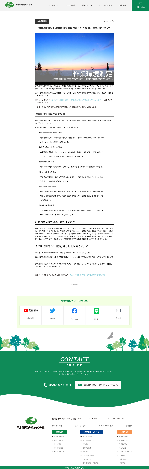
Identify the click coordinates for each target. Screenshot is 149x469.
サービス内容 (71, 4)
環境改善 (59, 431)
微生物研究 (57, 443)
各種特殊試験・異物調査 (91, 461)
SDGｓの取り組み (105, 4)
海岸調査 (85, 450)
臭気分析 (122, 454)
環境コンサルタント (89, 435)
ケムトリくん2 (59, 450)
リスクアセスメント (89, 439)
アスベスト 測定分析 (125, 450)
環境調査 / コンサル (92, 431)
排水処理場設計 (59, 446)
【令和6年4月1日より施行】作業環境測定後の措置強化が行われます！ (76, 98)
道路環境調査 (87, 446)
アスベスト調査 (88, 458)
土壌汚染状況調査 (88, 454)
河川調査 (85, 443)
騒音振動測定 (123, 439)
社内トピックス (88, 4)
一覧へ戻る (74, 283)
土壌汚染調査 (123, 458)
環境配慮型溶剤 (59, 435)
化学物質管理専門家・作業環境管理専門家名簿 (87, 274)
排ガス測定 (122, 446)
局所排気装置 (58, 439)
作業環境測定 (123, 443)
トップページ (53, 4)
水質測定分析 (123, 435)
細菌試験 (122, 461)
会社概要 (123, 4)
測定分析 (124, 431)
